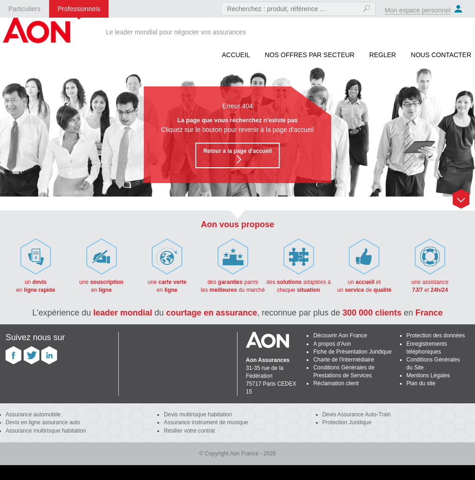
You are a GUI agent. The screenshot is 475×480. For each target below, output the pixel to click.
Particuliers (24, 9)
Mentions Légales (428, 375)
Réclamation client (336, 383)
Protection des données (435, 335)
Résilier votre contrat (189, 430)
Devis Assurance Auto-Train (356, 414)
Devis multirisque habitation (198, 414)
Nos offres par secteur (309, 55)
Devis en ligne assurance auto (43, 422)
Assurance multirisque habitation (46, 430)
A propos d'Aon (332, 344)
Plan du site (421, 383)
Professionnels (79, 9)
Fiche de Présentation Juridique (352, 351)
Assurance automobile (33, 414)
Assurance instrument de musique (206, 422)
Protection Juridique (347, 422)
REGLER (382, 55)
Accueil (236, 55)
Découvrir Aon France (340, 335)
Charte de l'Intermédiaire (343, 359)
